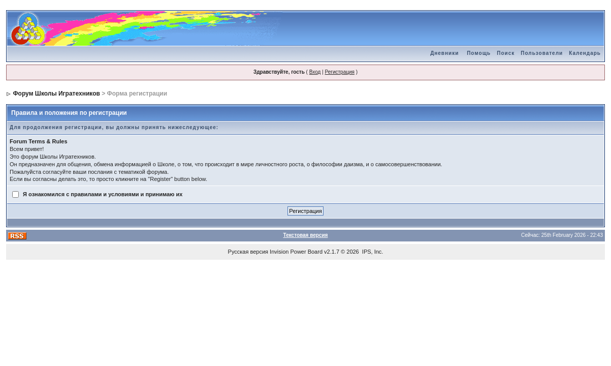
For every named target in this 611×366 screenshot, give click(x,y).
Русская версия (248, 252)
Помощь (479, 53)
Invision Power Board (296, 252)
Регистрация (339, 72)
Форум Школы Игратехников (56, 93)
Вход (315, 72)
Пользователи (542, 53)
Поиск (505, 53)
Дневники (444, 53)
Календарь (585, 53)
